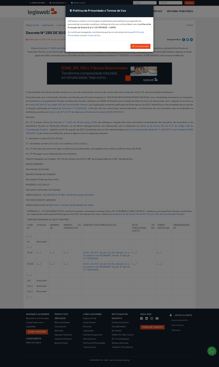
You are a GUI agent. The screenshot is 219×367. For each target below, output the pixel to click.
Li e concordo (140, 46)
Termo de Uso (94, 35)
